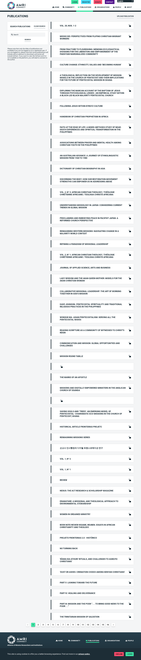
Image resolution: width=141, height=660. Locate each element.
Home (55, 7)
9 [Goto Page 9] (73, 625)
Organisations (102, 7)
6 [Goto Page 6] (58, 625)
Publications (84, 7)
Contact (109, 2)
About (128, 7)
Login (74, 2)
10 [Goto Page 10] (78, 625)
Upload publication (125, 16)
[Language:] (125, 1)
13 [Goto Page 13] (93, 625)
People (117, 7)
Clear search (39, 26)
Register (86, 2)
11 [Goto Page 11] (83, 625)
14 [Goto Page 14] (98, 625)
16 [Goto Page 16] (108, 625)
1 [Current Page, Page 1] (33, 625)
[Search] (27, 35)
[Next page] (113, 625)
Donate (98, 2)
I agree (130, 654)
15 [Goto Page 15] (103, 625)
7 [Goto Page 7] (63, 625)
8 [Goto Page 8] (67, 625)
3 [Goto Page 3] (43, 625)
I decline (119, 654)
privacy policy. (84, 654)
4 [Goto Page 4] (48, 625)
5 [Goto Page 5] (53, 625)
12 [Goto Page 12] (88, 625)
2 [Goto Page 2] (38, 625)
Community (68, 7)
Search (28, 39)
